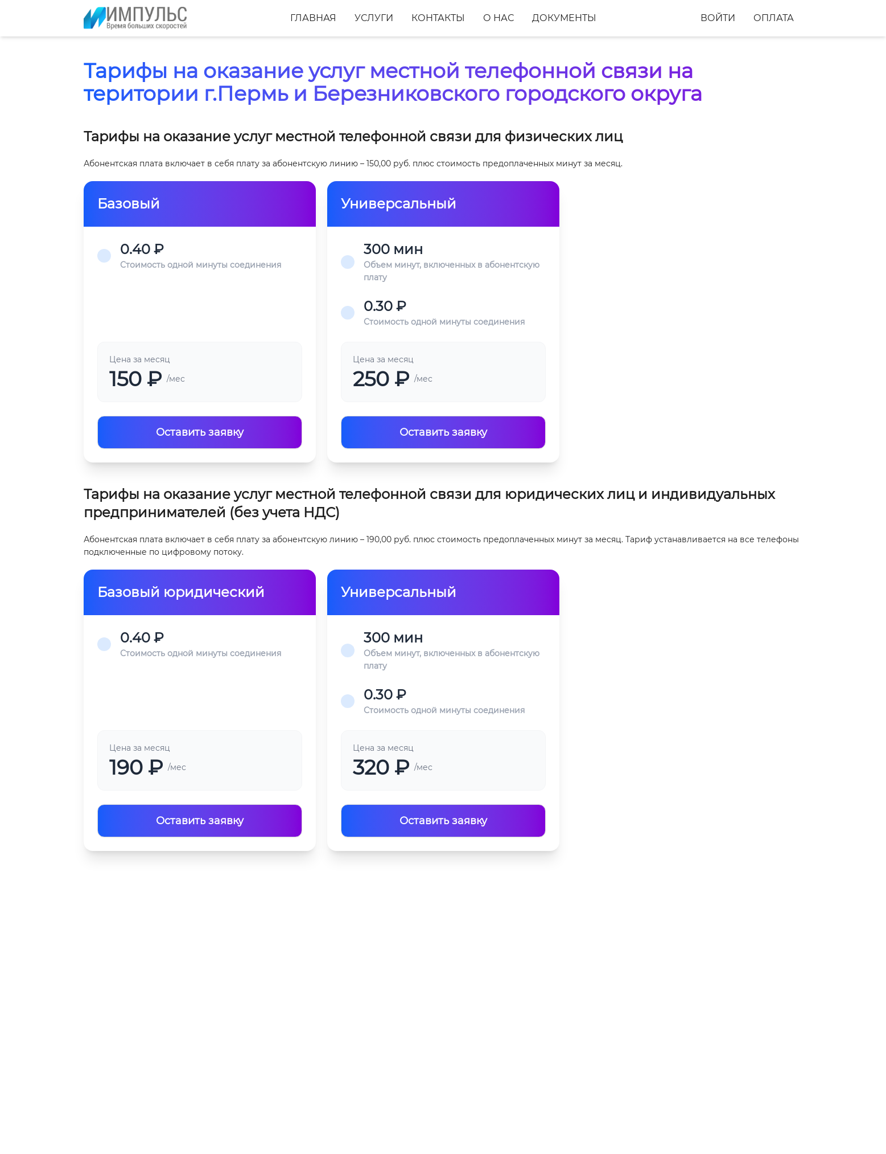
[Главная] (135, 18)
